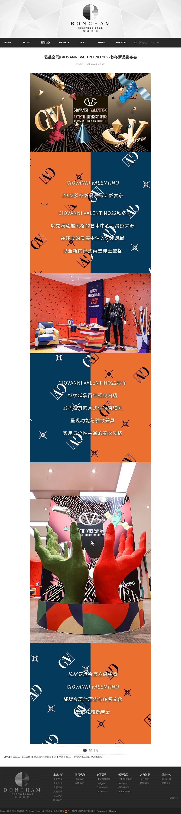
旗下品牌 (102, 774)
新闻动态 (80, 774)
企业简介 (57, 779)
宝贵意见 (166, 783)
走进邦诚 (58, 774)
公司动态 (79, 779)
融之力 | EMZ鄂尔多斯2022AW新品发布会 (30, 756)
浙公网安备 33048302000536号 (82, 811)
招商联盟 (123, 774)
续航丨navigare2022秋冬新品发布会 (79, 756)
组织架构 (57, 800)
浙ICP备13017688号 (54, 811)
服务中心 (167, 774)
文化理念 (57, 783)
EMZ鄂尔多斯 (141, 42)
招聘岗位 (144, 783)
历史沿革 (57, 791)
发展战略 (57, 787)
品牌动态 (79, 783)
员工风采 (57, 795)
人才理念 (144, 779)
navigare (154, 42)
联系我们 (166, 779)
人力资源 (145, 774)
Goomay (113, 811)
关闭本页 (93, 750)
